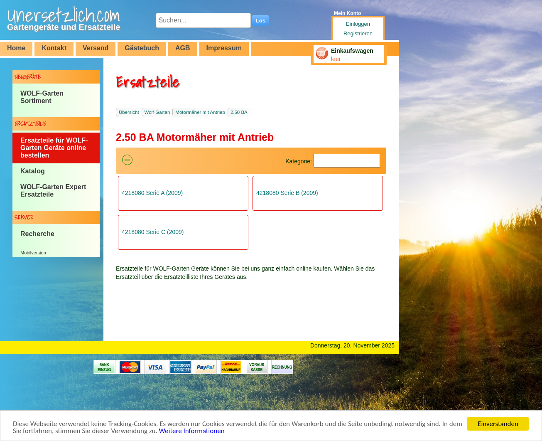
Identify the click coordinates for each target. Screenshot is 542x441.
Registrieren (358, 33)
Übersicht (129, 112)
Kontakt (54, 48)
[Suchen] (347, 161)
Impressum (224, 48)
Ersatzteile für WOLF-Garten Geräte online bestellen (54, 148)
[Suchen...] (203, 20)
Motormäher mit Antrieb (200, 112)
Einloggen (358, 24)
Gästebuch (142, 48)
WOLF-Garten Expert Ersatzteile (53, 190)
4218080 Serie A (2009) (152, 193)
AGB (182, 48)
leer (336, 59)
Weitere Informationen (192, 431)
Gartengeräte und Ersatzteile (63, 27)
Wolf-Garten (157, 112)
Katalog (32, 171)
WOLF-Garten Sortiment (42, 97)
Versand (95, 48)
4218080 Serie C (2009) (153, 232)
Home (16, 48)
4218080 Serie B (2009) (287, 193)
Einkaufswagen (352, 50)
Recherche (37, 233)
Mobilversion (33, 252)
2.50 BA (239, 112)
